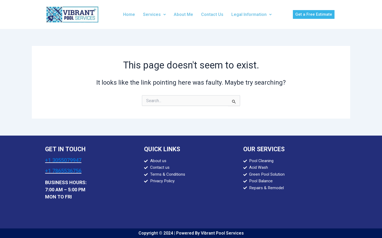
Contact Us (212, 14)
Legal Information (251, 14)
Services (154, 14)
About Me (183, 14)
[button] (154, 14)
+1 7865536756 (63, 171)
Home (129, 14)
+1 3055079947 (63, 160)
